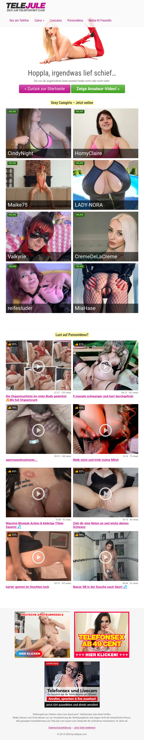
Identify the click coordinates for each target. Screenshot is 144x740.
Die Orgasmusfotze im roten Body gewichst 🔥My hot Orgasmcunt (36, 397)
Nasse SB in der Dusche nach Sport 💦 (100, 586)
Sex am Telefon (19, 20)
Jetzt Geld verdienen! (84, 726)
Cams (39, 20)
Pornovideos (75, 20)
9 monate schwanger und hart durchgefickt (103, 395)
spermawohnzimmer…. (22, 459)
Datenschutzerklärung (60, 726)
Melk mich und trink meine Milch (96, 459)
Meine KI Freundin (100, 20)
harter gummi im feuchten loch (27, 586)
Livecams (56, 20)
